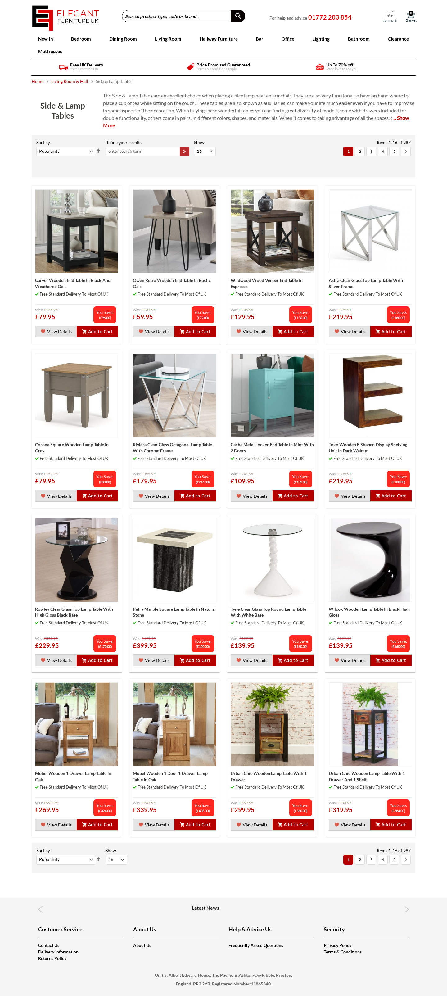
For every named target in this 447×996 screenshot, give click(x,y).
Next (406, 909)
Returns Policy (52, 958)
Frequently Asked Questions (255, 945)
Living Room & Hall (70, 81)
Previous (40, 909)
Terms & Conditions (343, 951)
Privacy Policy (337, 945)
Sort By (43, 142)
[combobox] (183, 16)
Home (38, 81)
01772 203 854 (330, 17)
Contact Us (48, 945)
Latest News (223, 908)
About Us (142, 945)
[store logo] (65, 16)
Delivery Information (58, 951)
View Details (56, 331)
